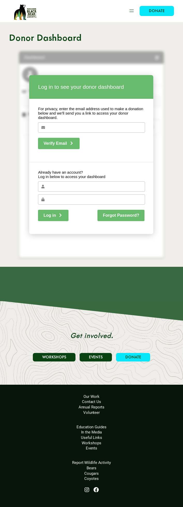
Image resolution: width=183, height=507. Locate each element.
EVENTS (96, 357)
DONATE (156, 11)
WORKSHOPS (54, 357)
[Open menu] (131, 11)
